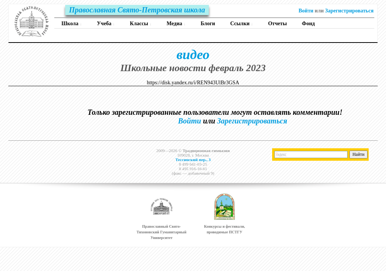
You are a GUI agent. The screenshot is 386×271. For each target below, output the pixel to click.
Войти (306, 11)
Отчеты (277, 23)
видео (192, 54)
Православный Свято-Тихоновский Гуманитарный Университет (161, 232)
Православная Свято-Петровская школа (137, 10)
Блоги (208, 23)
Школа (71, 23)
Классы (141, 23)
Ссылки (241, 23)
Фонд (308, 23)
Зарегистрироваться (349, 11)
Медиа (176, 23)
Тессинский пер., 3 (193, 159)
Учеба (106, 23)
